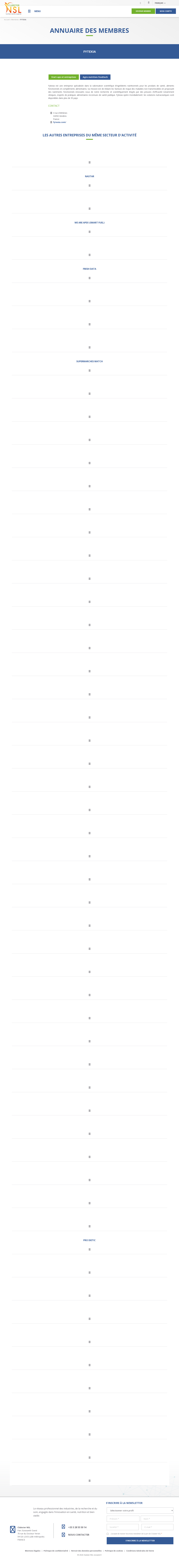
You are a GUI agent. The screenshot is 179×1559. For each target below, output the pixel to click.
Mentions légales (32, 1551)
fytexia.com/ (59, 122)
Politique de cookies (114, 1551)
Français (160, 3)
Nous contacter (74, 1534)
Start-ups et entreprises (63, 77)
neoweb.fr (98, 1555)
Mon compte (166, 11)
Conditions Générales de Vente (140, 1551)
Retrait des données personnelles (86, 1551)
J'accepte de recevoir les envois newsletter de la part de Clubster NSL (136, 1534)
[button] (149, 2)
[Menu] (34, 11)
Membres (14, 20)
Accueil (7, 20)
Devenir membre (143, 11)
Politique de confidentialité (56, 1551)
